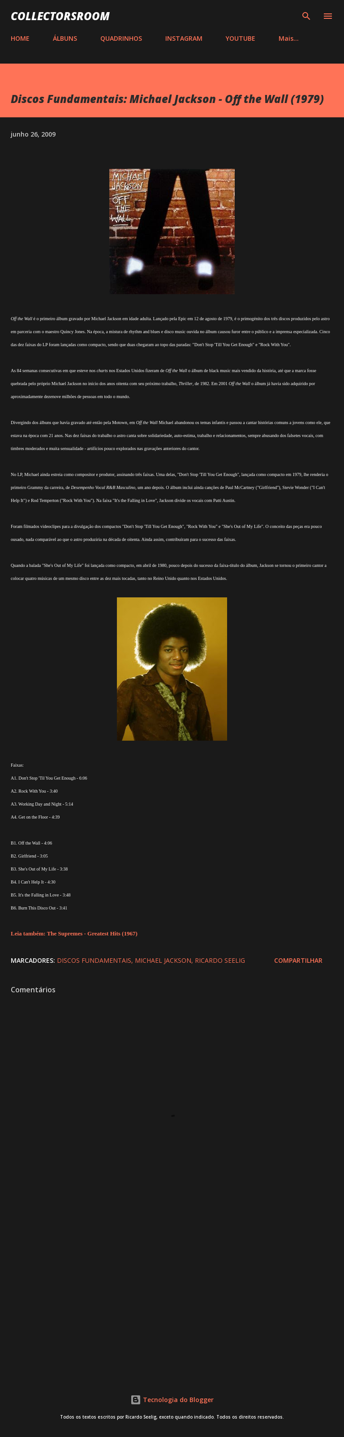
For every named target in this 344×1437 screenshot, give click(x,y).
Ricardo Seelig (220, 960)
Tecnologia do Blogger (172, 1399)
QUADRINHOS (121, 38)
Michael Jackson (163, 960)
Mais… (289, 38)
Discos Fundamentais (94, 960)
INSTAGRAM (183, 38)
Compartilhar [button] (298, 960)
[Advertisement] (172, 1293)
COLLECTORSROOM (60, 16)
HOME (20, 38)
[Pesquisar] (306, 16)
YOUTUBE (240, 38)
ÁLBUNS (65, 38)
